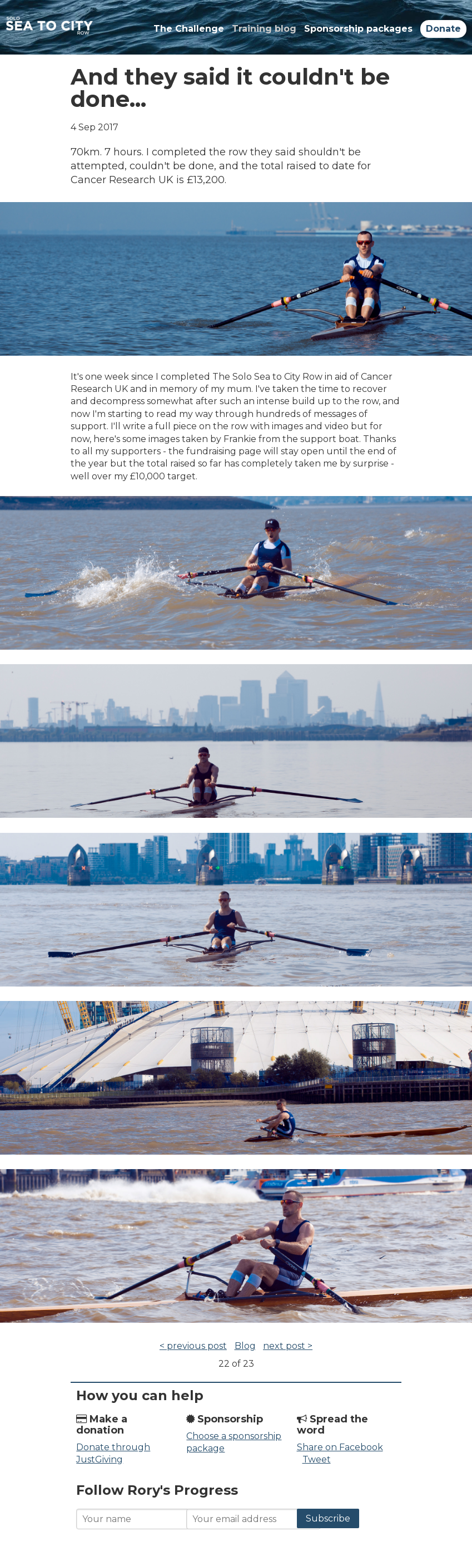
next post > (287, 1346)
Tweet (316, 1459)
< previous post (193, 1346)
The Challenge (188, 28)
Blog (245, 1346)
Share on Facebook (340, 1447)
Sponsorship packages (358, 28)
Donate (443, 28)
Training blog (264, 28)
